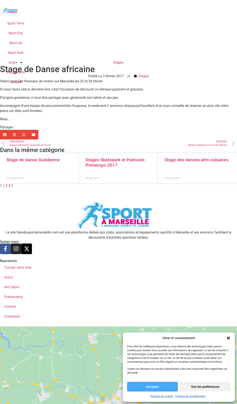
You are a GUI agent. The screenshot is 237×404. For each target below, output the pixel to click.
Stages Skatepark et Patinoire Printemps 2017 (115, 162)
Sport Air (15, 43)
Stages (118, 62)
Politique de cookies (161, 396)
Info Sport (11, 287)
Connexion (12, 316)
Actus (16, 62)
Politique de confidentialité (190, 396)
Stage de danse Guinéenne (33, 159)
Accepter (152, 387)
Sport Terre (15, 23)
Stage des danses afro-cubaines (196, 159)
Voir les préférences (205, 387)
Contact (16, 82)
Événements (15, 72)
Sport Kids (16, 53)
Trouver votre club (17, 267)
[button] (228, 338)
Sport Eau (15, 33)
